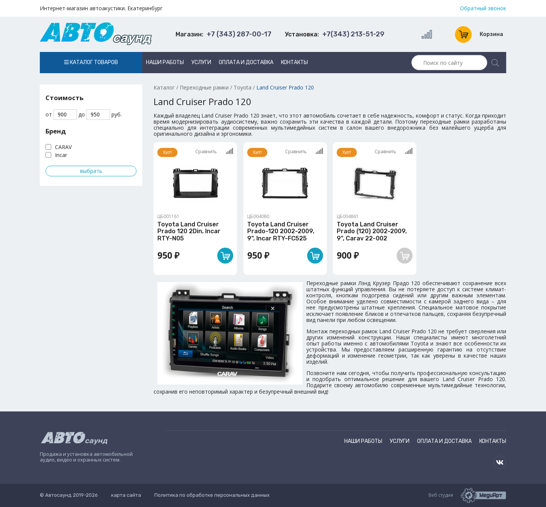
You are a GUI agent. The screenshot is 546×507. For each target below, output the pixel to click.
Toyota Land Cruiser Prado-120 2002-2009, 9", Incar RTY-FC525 (280, 231)
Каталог (164, 87)
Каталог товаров (91, 62)
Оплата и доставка (246, 62)
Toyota (242, 87)
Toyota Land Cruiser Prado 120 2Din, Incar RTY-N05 (188, 231)
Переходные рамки (204, 87)
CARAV (63, 147)
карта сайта (126, 495)
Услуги (201, 62)
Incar (61, 155)
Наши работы (165, 62)
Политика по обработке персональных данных (212, 495)
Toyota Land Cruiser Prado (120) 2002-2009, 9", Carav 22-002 (372, 231)
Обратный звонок (483, 8)
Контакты (294, 62)
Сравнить (214, 151)
